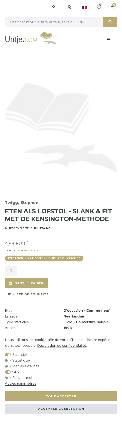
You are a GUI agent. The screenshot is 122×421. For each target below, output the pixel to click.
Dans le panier (26, 283)
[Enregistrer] (70, 7)
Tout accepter (61, 396)
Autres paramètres (20, 383)
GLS (15, 372)
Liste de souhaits (28, 294)
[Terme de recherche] (54, 22)
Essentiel (19, 355)
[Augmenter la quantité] (22, 271)
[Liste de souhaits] (99, 7)
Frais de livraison (33, 250)
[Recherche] (110, 22)
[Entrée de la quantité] (11, 271)
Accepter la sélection (61, 409)
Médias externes (25, 366)
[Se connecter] (54, 7)
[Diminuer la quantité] (29, 271)
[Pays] (85, 7)
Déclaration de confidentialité (61, 346)
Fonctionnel (22, 378)
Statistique (21, 360)
